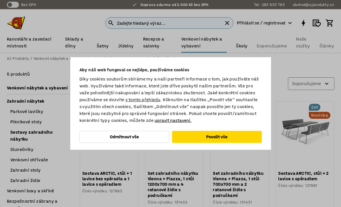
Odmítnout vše (124, 136)
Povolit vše (216, 136)
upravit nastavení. (173, 120)
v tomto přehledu (142, 99)
